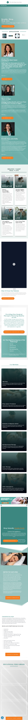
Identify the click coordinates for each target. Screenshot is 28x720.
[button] (14, 265)
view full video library (14, 718)
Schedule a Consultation (12, 597)
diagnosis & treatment (12, 654)
